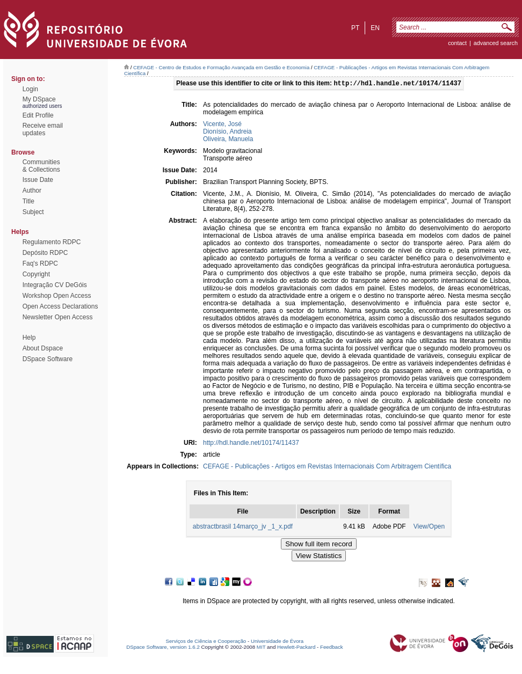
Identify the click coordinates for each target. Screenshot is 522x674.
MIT (261, 648)
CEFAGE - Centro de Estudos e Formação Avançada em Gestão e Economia (221, 67)
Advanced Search (496, 43)
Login (30, 89)
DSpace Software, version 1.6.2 (163, 648)
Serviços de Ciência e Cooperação (206, 642)
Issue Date (38, 180)
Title (28, 201)
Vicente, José (222, 125)
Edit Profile (38, 115)
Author (32, 190)
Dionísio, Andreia (227, 132)
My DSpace (39, 99)
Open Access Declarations (60, 306)
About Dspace (43, 348)
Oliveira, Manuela (228, 140)
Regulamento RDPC (52, 242)
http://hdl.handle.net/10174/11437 (251, 444)
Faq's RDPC (40, 263)
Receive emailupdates (43, 129)
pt (355, 28)
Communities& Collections (41, 165)
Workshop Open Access (57, 295)
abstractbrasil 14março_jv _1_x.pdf (243, 527)
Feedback (331, 648)
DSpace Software (48, 359)
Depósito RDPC (45, 253)
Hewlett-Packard (296, 648)
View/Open (429, 527)
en (375, 28)
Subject (33, 212)
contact (457, 43)
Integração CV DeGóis (55, 285)
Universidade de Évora (277, 642)
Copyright (36, 274)
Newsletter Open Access (58, 317)
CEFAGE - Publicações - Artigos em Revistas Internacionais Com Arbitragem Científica (327, 467)
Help (29, 337)
